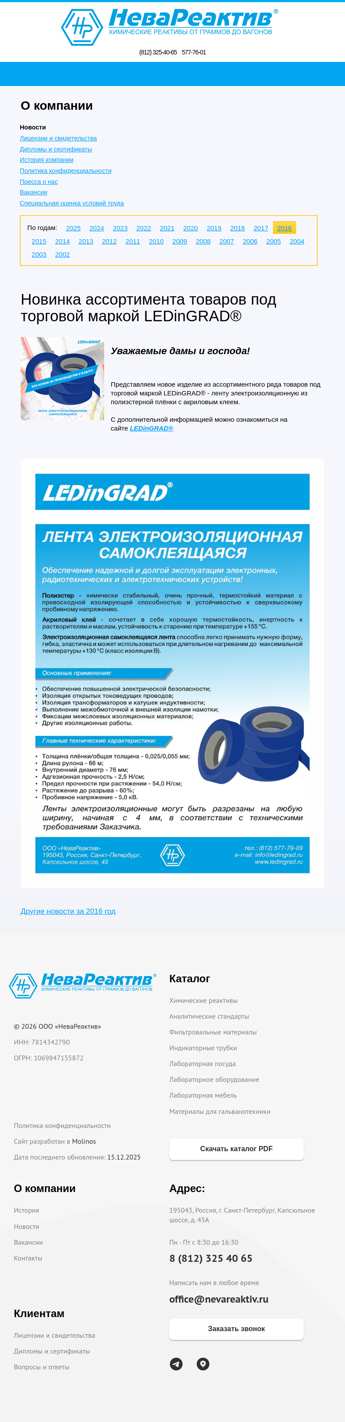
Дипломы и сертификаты (56, 149)
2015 (39, 241)
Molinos (84, 1141)
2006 (250, 241)
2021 (167, 228)
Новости (26, 1226)
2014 (62, 241)
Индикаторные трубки (203, 1047)
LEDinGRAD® (152, 428)
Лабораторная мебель (203, 1095)
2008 (203, 241)
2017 (261, 228)
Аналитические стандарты (209, 1016)
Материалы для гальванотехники (219, 1111)
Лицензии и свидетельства (58, 138)
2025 (73, 228)
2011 (133, 241)
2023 (120, 228)
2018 (237, 228)
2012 (109, 241)
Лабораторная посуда (202, 1063)
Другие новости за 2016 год (68, 911)
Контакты (28, 1257)
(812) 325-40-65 (158, 52)
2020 (190, 228)
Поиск (175, 73)
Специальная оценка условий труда (72, 203)
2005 (273, 241)
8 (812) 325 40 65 (211, 1258)
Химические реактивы (203, 1000)
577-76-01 (194, 52)
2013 (86, 241)
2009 (179, 241)
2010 (156, 241)
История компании (46, 159)
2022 (143, 228)
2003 (39, 254)
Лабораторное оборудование (214, 1079)
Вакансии (33, 192)
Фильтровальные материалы (213, 1031)
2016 (284, 228)
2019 (214, 228)
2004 (297, 241)
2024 (97, 228)
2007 (226, 241)
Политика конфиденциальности (66, 170)
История (26, 1210)
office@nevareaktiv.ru (219, 1299)
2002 (62, 254)
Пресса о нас (39, 181)
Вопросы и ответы (41, 1366)
